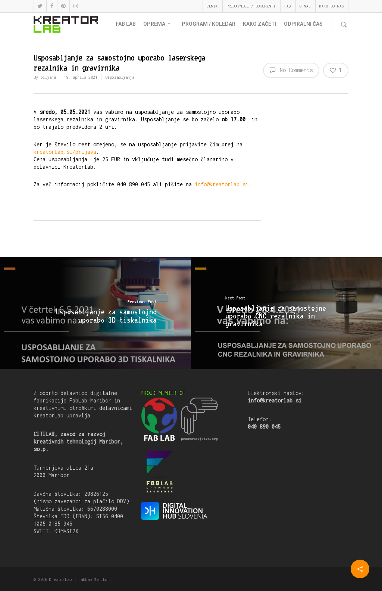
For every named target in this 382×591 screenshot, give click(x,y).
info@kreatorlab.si (221, 184)
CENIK (212, 6)
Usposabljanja (119, 77)
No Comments (291, 70)
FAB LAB (126, 24)
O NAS (305, 6)
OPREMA (157, 24)
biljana (48, 77)
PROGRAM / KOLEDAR (208, 24)
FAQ (287, 6)
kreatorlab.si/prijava (65, 152)
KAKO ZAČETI (259, 24)
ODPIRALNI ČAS (303, 24)
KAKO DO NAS (331, 6)
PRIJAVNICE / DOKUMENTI (251, 6)
